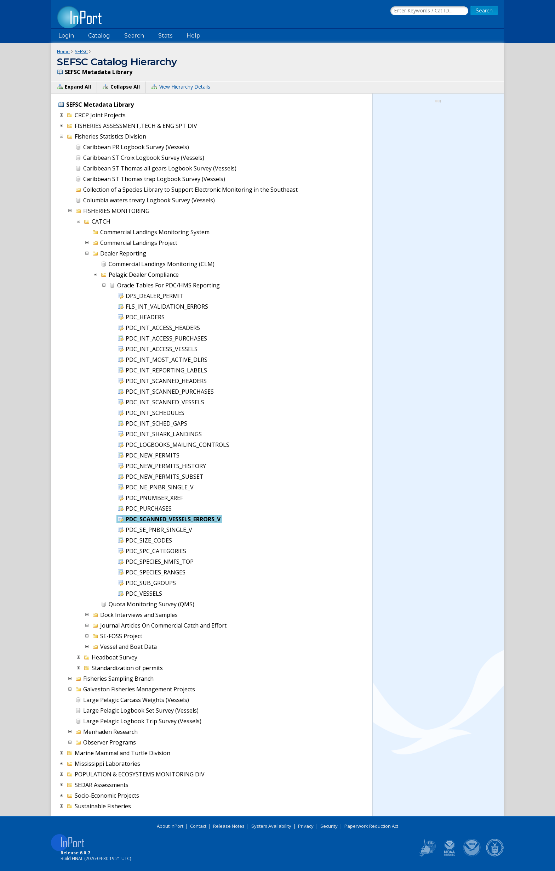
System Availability (271, 826)
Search (134, 35)
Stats (165, 35)
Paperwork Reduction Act (371, 826)
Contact (198, 826)
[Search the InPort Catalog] (429, 11)
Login (66, 35)
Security (329, 826)
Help (193, 35)
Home (63, 51)
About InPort (170, 826)
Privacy (306, 826)
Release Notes (229, 826)
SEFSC (81, 51)
